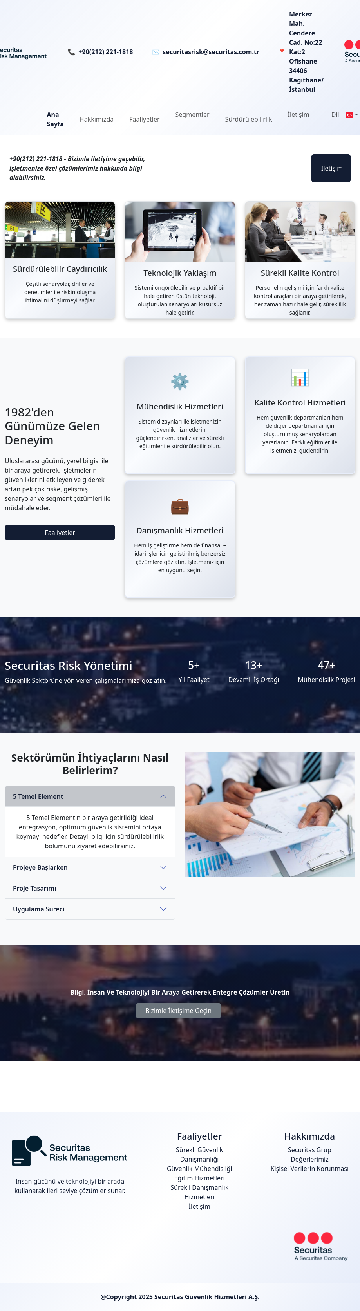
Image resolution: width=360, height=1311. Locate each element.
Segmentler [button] (192, 114)
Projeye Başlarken (40, 867)
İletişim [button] (298, 114)
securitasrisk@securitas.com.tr (211, 51)
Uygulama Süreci (38, 909)
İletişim (332, 168)
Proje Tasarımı (34, 888)
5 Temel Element (38, 796)
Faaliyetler (60, 532)
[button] (96, 119)
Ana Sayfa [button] (55, 119)
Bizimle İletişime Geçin (178, 1010)
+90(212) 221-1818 (105, 51)
